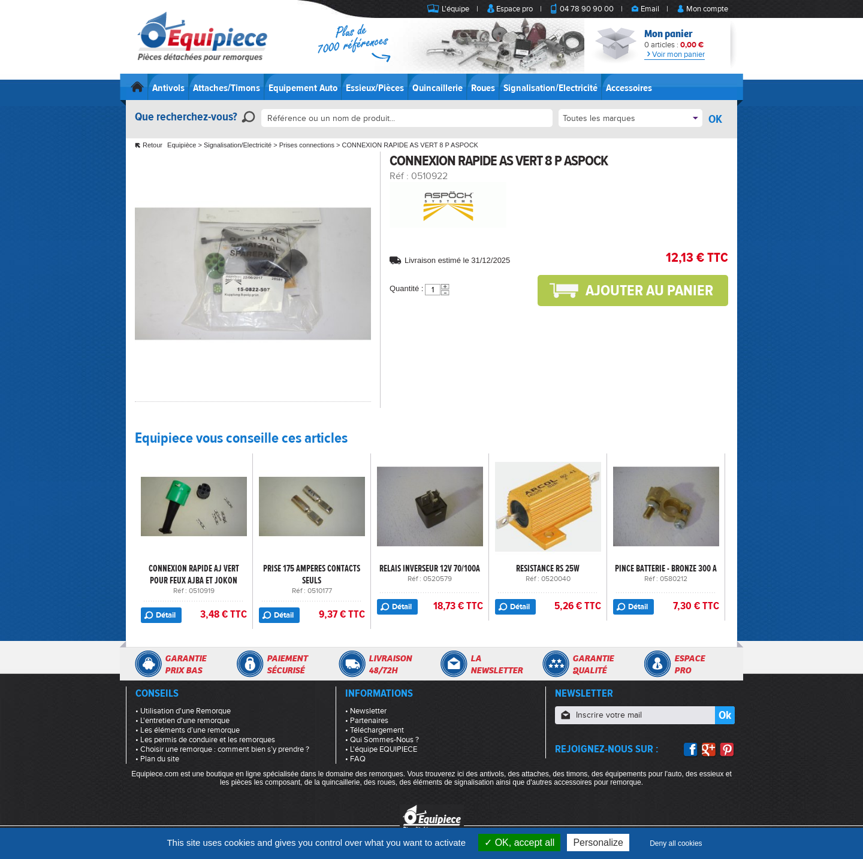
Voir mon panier (674, 54)
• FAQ (355, 759)
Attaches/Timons (226, 88)
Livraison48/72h (390, 664)
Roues (483, 88)
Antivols (168, 88)
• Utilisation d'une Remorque (183, 711)
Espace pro (514, 9)
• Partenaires (366, 720)
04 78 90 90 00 (587, 9)
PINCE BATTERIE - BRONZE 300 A (666, 568)
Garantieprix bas (185, 664)
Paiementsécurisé (287, 664)
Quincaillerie (437, 88)
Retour (152, 145)
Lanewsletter (496, 664)
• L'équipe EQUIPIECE (381, 749)
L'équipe (455, 9)
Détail (166, 615)
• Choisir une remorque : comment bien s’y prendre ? (222, 749)
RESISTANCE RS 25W (548, 568)
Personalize (598, 842)
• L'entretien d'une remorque (182, 720)
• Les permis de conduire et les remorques (205, 740)
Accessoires (629, 88)
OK (715, 118)
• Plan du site (157, 759)
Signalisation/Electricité (550, 88)
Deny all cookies (676, 843)
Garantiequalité (593, 664)
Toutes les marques (599, 118)
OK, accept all (519, 842)
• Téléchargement (374, 730)
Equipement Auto (302, 88)
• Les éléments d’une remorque (187, 730)
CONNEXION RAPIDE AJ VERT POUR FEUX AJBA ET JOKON (194, 574)
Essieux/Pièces (375, 88)
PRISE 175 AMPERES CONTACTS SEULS (311, 574)
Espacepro (689, 664)
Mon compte (707, 9)
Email (650, 9)
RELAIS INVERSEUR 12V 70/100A (429, 568)
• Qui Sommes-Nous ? (382, 740)
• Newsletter (366, 711)
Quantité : (406, 288)
